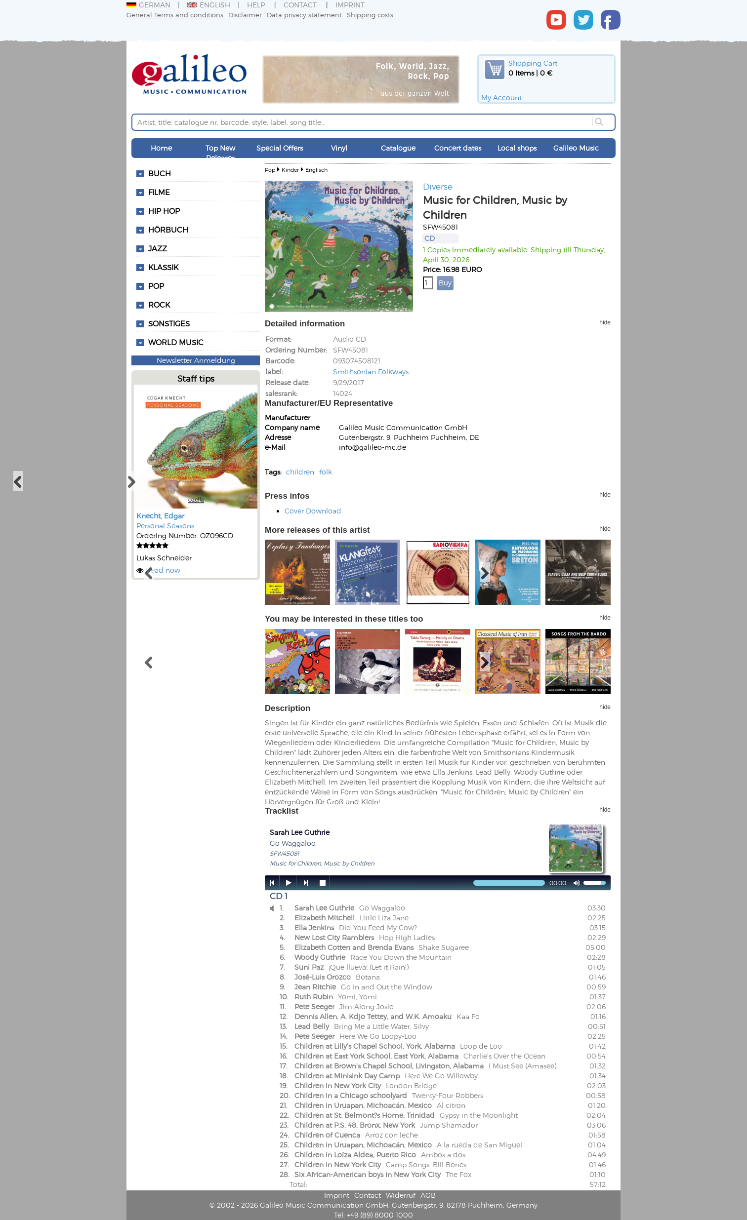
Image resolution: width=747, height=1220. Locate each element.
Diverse (438, 186)
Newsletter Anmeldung (196, 360)
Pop (270, 169)
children (300, 472)
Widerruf (400, 1195)
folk (325, 472)
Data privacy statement (304, 14)
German (148, 4)
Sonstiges (169, 323)
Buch (159, 173)
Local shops (517, 148)
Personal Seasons (165, 525)
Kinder (290, 169)
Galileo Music (576, 148)
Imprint (350, 4)
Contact (300, 4)
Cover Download (313, 511)
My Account (501, 97)
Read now (163, 570)
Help (256, 4)
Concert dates (457, 148)
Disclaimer (245, 14)
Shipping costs (370, 14)
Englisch (316, 169)
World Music (176, 342)
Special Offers (279, 148)
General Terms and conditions (174, 14)
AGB (428, 1195)
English (208, 4)
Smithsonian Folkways (371, 371)
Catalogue (398, 148)
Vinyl (339, 148)
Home (161, 148)
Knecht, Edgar (160, 516)
